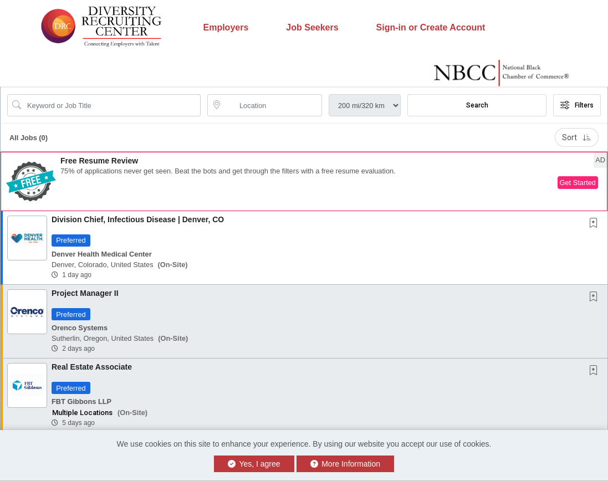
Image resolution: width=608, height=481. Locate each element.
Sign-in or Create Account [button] (431, 27)
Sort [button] (576, 137)
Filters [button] (577, 105)
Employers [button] (226, 27)
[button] (304, 181)
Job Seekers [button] (312, 27)
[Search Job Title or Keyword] (112, 105)
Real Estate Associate (92, 366)
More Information (345, 463)
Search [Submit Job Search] (477, 105)
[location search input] (272, 105)
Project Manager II (85, 293)
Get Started (578, 182)
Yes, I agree (254, 463)
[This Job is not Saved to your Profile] (596, 224)
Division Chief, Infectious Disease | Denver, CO (138, 219)
